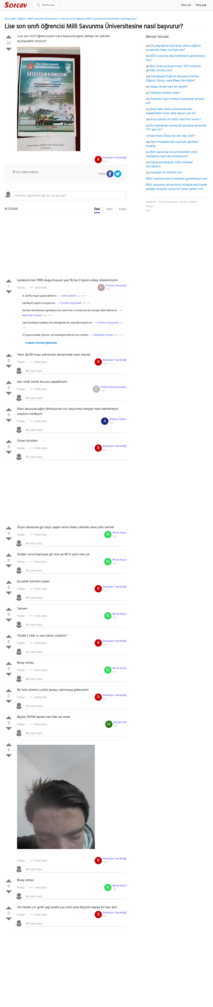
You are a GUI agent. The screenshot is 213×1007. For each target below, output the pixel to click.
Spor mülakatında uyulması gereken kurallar (172, 144)
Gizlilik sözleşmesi (168, 202)
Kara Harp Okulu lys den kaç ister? (172, 135)
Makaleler (151, 202)
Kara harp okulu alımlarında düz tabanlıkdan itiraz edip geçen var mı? (171, 111)
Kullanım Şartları (188, 202)
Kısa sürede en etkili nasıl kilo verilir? (176, 119)
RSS (148, 211)
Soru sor (186, 5)
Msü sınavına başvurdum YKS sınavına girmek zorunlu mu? (173, 68)
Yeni (109, 209)
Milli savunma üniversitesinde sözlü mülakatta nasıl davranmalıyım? (171, 154)
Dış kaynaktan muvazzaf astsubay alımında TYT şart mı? (176, 127)
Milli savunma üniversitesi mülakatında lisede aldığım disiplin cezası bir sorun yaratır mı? (176, 187)
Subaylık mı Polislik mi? (166, 172)
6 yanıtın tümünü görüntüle (41, 343)
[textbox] (69, 195)
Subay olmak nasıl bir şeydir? (169, 86)
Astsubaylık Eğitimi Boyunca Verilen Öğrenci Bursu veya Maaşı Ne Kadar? (172, 78)
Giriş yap (201, 5)
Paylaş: (21, 287)
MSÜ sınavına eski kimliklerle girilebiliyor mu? (175, 58)
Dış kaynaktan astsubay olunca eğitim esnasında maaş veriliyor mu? (173, 48)
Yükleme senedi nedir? (165, 92)
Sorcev (29, 5)
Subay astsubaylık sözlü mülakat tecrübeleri (169, 164)
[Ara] (46, 4)
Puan (122, 209)
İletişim (150, 206)
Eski (97, 209)
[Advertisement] (65, 246)
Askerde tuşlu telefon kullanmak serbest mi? (175, 101)
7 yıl (105, 161)
